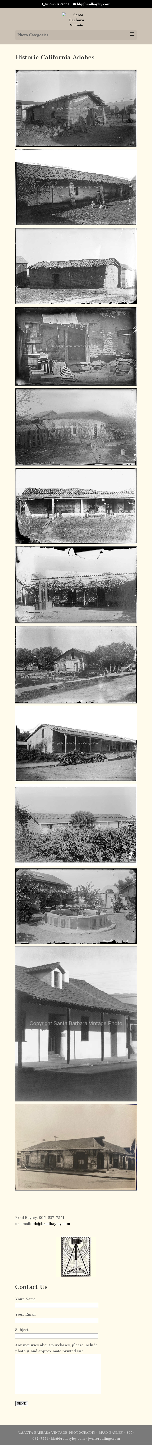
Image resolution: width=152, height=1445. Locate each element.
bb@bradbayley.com (51, 1224)
